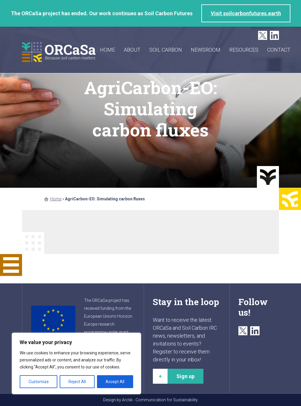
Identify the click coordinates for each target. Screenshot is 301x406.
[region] (76, 363)
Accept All (115, 381)
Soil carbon (165, 50)
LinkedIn (274, 35)
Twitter (262, 35)
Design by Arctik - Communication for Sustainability (150, 399)
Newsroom (205, 50)
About (132, 50)
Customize (39, 381)
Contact (278, 50)
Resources (243, 50)
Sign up (185, 376)
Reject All (77, 381)
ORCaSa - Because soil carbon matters (59, 52)
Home (107, 50)
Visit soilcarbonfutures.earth (246, 13)
